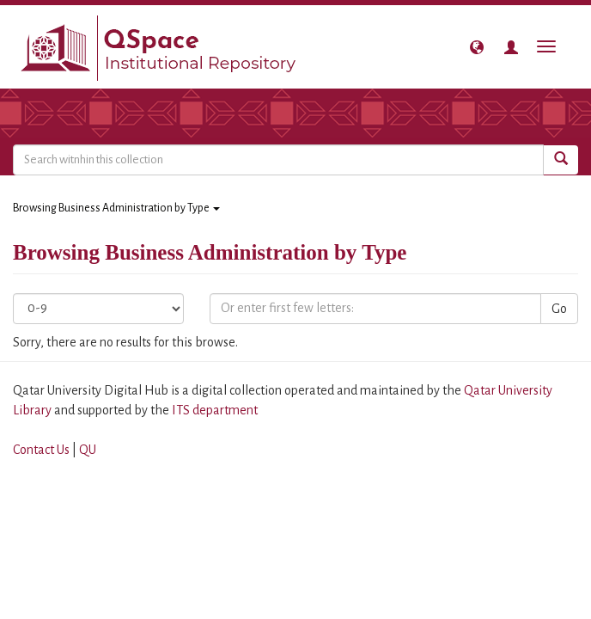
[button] (476, 47)
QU (87, 450)
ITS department (215, 410)
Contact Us (41, 450)
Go (559, 309)
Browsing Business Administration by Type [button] (116, 208)
